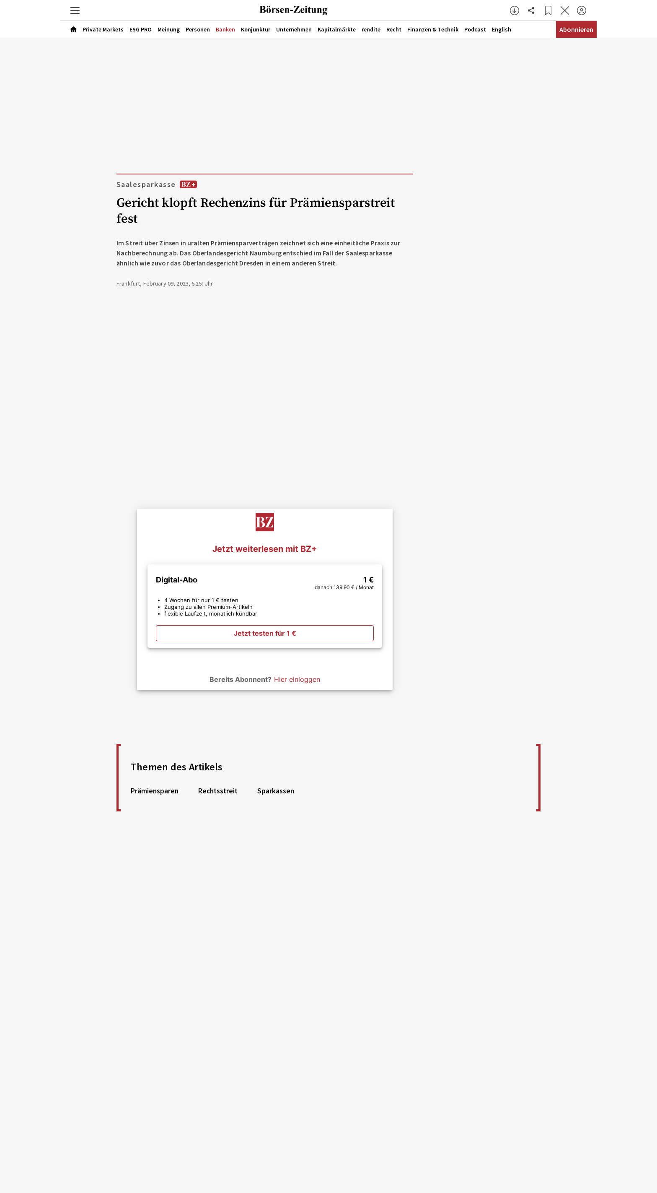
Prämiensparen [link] (154, 790)
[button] (75, 10)
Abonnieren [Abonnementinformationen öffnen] (576, 29)
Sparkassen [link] (275, 790)
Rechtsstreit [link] (218, 790)
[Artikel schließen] (564, 10)
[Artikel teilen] (531, 10)
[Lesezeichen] (548, 10)
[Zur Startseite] (293, 10)
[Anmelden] (581, 10)
